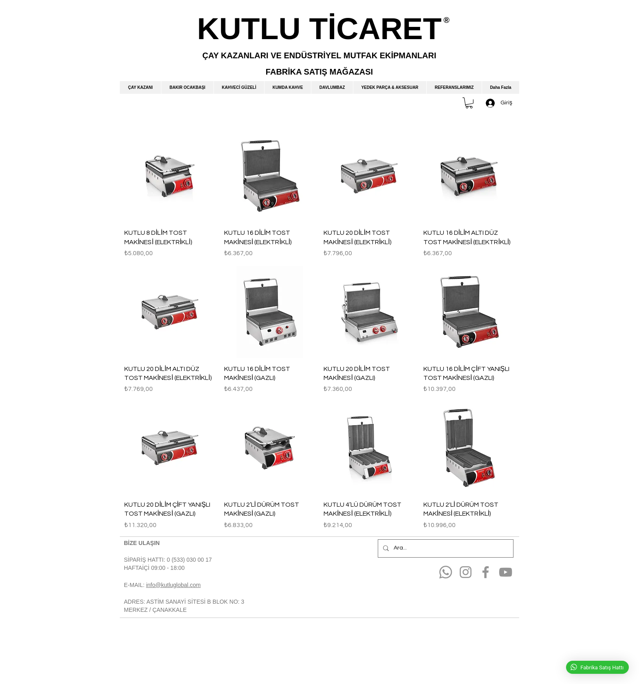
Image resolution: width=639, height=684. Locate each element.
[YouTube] (505, 572)
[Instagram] (466, 572)
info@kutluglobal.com (173, 585)
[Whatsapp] (446, 572)
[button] (469, 102)
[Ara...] (445, 548)
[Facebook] (486, 572)
